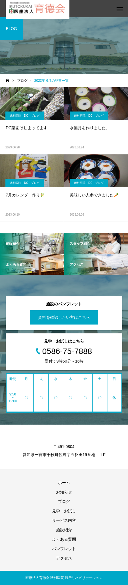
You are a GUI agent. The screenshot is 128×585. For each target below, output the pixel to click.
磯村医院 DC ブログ (24, 115)
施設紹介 (64, 530)
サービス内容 (64, 520)
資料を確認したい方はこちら (64, 317)
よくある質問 (64, 539)
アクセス (64, 558)
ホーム (64, 482)
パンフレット (64, 548)
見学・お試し (64, 511)
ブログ (64, 501)
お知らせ (64, 492)
